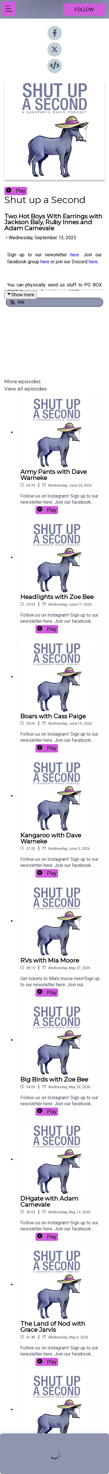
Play (15, 191)
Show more (20, 294)
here (74, 254)
